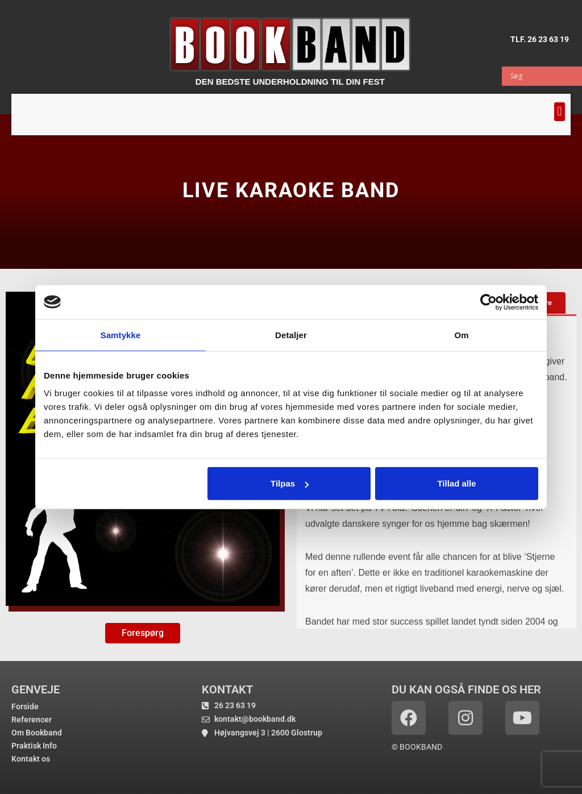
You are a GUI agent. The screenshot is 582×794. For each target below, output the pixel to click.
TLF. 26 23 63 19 (539, 39)
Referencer (31, 719)
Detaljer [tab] (291, 334)
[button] (559, 111)
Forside (25, 706)
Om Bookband (36, 732)
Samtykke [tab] (121, 334)
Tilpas (290, 483)
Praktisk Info (34, 745)
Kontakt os (30, 758)
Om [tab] (461, 334)
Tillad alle (456, 483)
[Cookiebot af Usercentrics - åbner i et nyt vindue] (488, 301)
